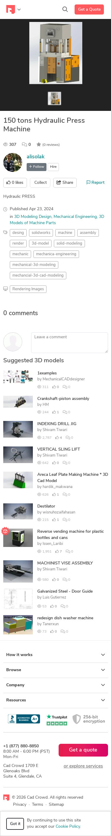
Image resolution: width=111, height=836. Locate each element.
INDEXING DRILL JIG (56, 424)
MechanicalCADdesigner (64, 379)
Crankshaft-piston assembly (63, 399)
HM (46, 405)
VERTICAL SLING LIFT (58, 449)
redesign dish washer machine (65, 618)
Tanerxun (51, 624)
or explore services (83, 766)
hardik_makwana (58, 487)
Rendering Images (28, 289)
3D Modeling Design (33, 217)
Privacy (19, 805)
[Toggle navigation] (13, 9)
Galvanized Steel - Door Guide (65, 591)
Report (95, 182)
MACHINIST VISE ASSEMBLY (65, 563)
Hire (53, 167)
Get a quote (83, 750)
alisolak (35, 157)
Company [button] (55, 685)
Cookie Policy (68, 826)
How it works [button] (55, 654)
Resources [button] (55, 700)
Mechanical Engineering (75, 217)
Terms (37, 805)
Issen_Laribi (53, 544)
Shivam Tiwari (55, 430)
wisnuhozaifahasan (59, 512)
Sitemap (56, 805)
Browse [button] (55, 670)
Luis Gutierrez (54, 597)
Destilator (46, 506)
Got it (15, 824)
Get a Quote (89, 9)
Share (65, 182)
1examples (47, 373)
